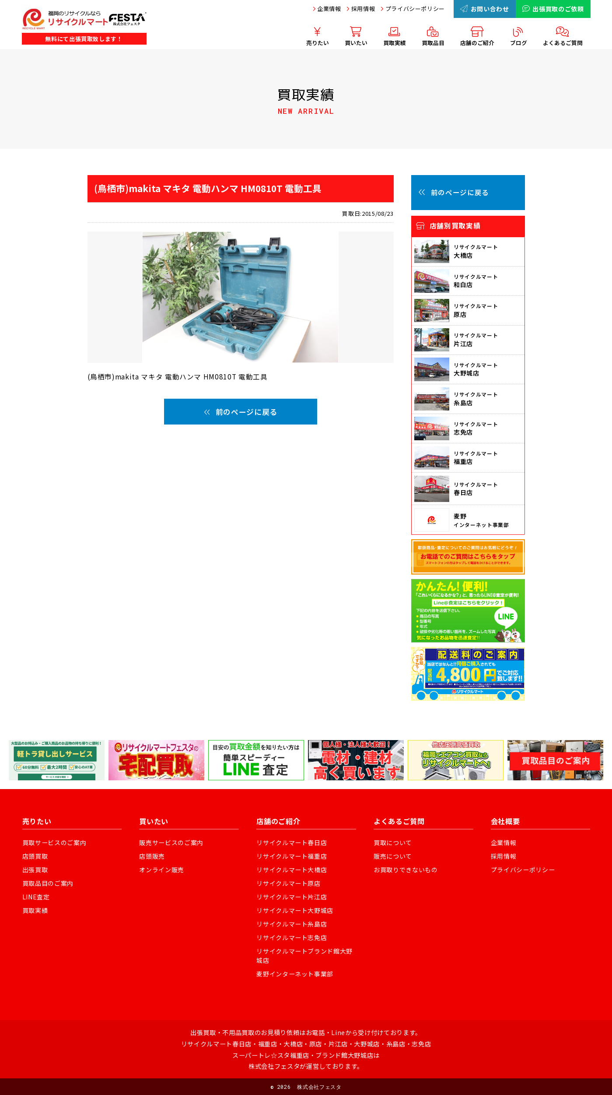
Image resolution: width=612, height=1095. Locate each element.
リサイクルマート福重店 (291, 856)
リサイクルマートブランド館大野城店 (304, 956)
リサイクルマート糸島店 (291, 924)
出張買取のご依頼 (553, 8)
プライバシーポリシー (415, 8)
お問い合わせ (484, 8)
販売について (393, 856)
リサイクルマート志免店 (291, 937)
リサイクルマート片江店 (291, 896)
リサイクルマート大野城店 (294, 910)
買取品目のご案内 (47, 883)
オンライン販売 (161, 869)
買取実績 (35, 910)
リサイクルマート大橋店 (291, 869)
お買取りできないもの (406, 869)
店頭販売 (152, 856)
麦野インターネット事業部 (294, 973)
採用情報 (363, 8)
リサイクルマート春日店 (291, 842)
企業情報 (329, 8)
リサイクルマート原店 (288, 883)
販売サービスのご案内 (171, 842)
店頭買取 (35, 856)
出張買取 (35, 869)
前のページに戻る (240, 411)
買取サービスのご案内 (54, 842)
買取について (393, 842)
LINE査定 (36, 896)
